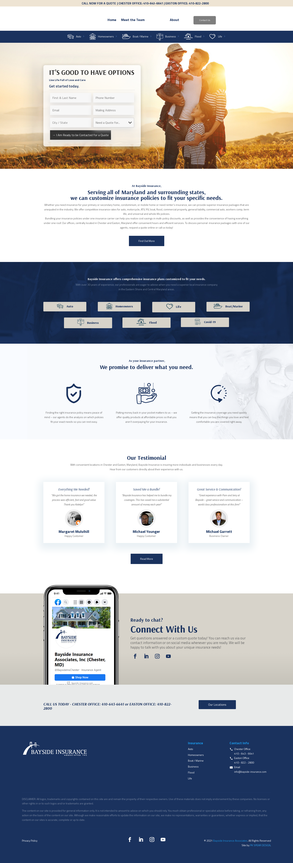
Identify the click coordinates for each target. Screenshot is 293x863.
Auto (78, 36)
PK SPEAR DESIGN (260, 845)
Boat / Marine (140, 36)
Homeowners (106, 36)
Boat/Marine (234, 306)
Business (170, 36)
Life (220, 36)
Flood (198, 36)
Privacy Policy (29, 841)
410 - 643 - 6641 (244, 753)
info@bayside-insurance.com (250, 772)
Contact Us (226, 20)
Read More (146, 559)
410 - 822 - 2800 (244, 762)
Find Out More (146, 241)
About (196, 20)
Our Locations (217, 704)
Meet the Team (111, 20)
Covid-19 (210, 322)
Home (90, 20)
